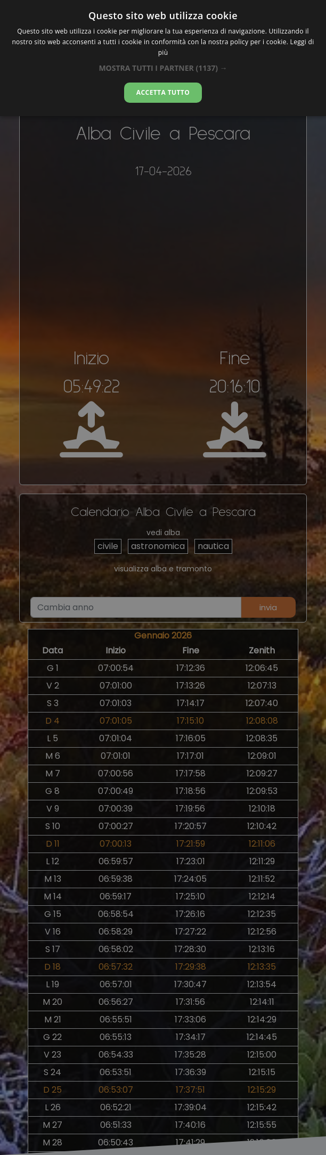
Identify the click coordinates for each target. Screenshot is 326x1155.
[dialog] (163, 58)
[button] (163, 67)
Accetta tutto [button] (163, 92)
